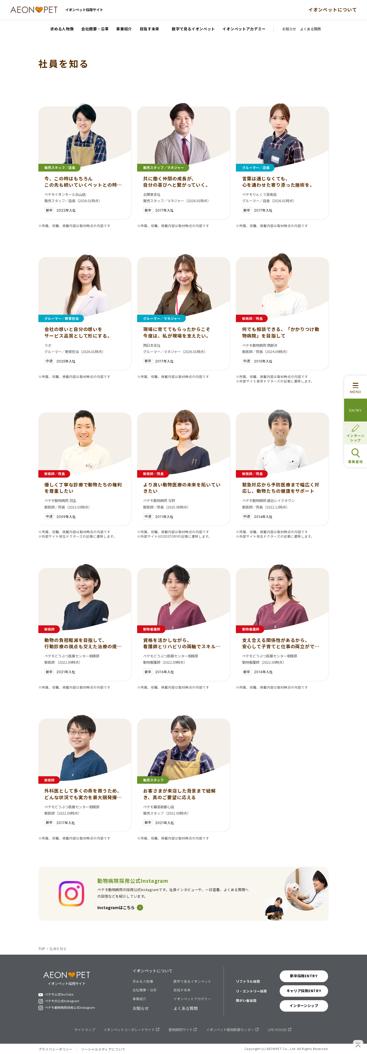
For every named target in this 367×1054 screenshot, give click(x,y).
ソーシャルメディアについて (103, 1049)
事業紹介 (139, 998)
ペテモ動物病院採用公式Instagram (70, 1008)
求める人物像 (143, 981)
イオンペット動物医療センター (230, 1029)
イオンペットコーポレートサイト (129, 1029)
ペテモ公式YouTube (59, 994)
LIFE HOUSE (277, 1029)
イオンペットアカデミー (192, 998)
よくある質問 (185, 1008)
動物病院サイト (181, 1029)
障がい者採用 (246, 1000)
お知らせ (141, 1008)
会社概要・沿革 (145, 990)
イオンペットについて (332, 9)
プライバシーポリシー (55, 1049)
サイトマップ (84, 1029)
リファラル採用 (248, 981)
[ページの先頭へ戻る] (358, 1045)
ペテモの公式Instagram (62, 1001)
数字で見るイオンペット (192, 981)
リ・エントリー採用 (251, 991)
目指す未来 (182, 990)
